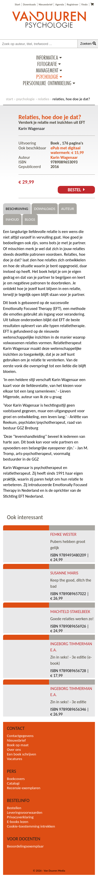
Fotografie (47, 64)
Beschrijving (17, 208)
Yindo (84, 4)
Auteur (67, 208)
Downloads (29, 4)
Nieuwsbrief (46, 4)
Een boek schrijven (21, 754)
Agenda (59, 4)
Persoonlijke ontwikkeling (47, 83)
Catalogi (13, 783)
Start (17, 4)
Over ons (14, 749)
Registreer (72, 4)
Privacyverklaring (20, 817)
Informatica (47, 57)
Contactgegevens (20, 735)
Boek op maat (17, 745)
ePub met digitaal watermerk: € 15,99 (67, 150)
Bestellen (14, 808)
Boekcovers (16, 778)
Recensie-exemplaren (23, 788)
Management (47, 70)
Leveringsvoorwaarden (24, 812)
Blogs (30, 219)
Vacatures (14, 758)
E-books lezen (17, 821)
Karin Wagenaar (31, 128)
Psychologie (47, 77)
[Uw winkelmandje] (92, 4)
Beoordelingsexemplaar (25, 846)
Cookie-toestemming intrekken (31, 826)
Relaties (43, 99)
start (9, 99)
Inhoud (12, 219)
